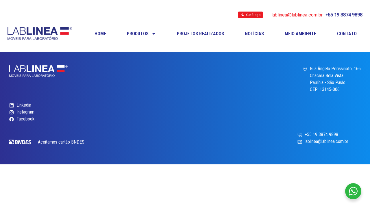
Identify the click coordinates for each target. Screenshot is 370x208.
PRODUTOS (141, 34)
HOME (100, 33)
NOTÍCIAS (254, 33)
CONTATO (347, 33)
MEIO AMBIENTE (300, 33)
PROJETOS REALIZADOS (200, 33)
